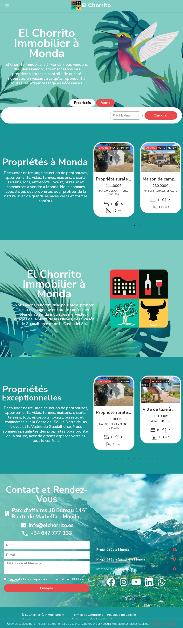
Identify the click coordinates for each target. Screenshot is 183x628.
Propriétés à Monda (112, 549)
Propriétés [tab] (82, 103)
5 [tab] (140, 459)
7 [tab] (152, 459)
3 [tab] (129, 459)
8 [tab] (158, 459)
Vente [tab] (106, 103)
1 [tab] (134, 225)
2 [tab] (140, 225)
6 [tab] (146, 459)
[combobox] (126, 115)
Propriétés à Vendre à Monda (120, 559)
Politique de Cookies (122, 615)
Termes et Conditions (87, 615)
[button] (136, 549)
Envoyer (46, 588)
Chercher (161, 115)
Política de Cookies (163, 624)
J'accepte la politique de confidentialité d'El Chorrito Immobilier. (46, 580)
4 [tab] (134, 459)
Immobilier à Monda (112, 569)
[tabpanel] (114, 179)
